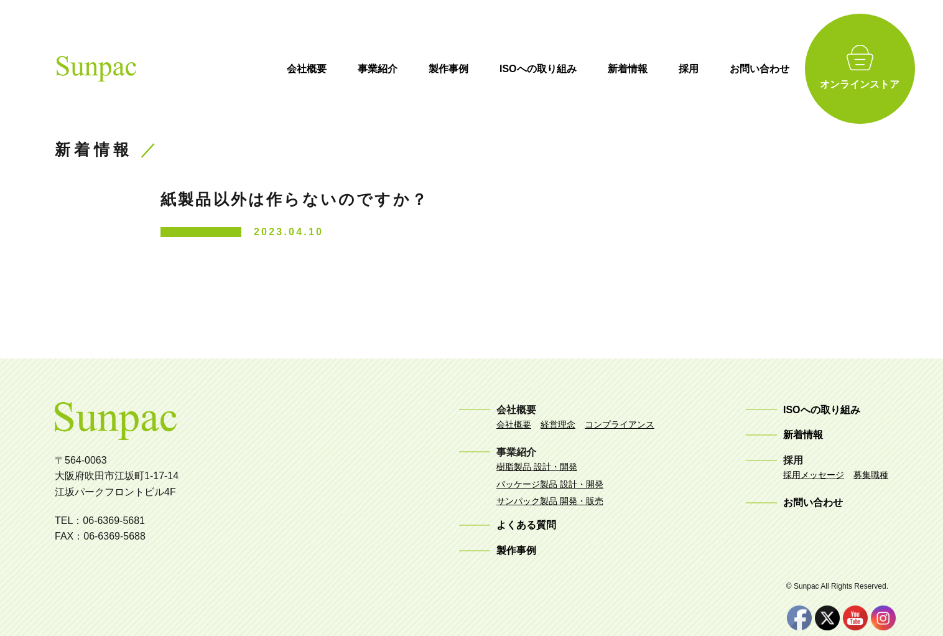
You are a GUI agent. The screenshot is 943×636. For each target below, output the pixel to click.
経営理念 (558, 424)
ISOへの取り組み (556, 68)
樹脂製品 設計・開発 (536, 467)
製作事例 (467, 68)
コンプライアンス (619, 424)
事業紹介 (396, 68)
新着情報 (646, 68)
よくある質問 (526, 525)
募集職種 (870, 475)
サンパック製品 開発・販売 (549, 501)
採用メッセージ (813, 475)
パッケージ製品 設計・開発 (549, 484)
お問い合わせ (778, 68)
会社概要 (325, 68)
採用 (707, 68)
